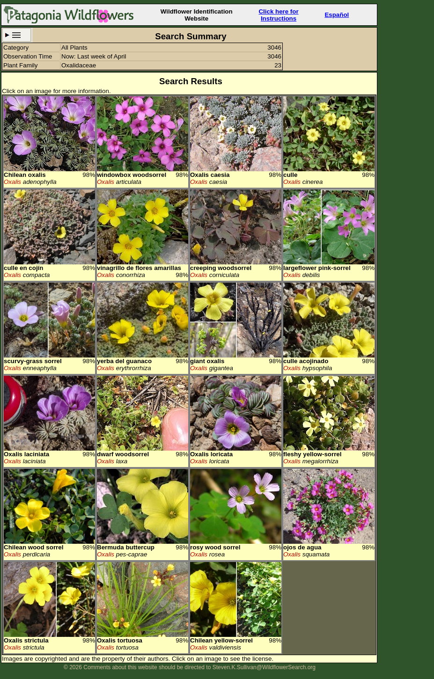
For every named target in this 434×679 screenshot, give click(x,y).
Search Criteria (16, 35)
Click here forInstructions (278, 15)
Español (336, 14)
